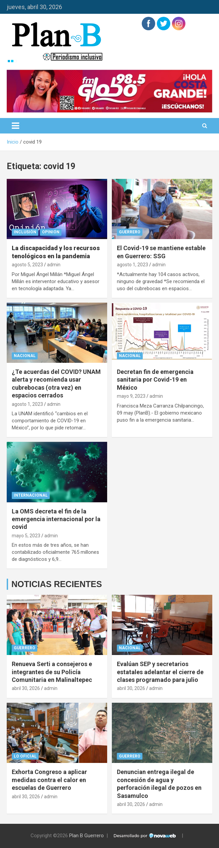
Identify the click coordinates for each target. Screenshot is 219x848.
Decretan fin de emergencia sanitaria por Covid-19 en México (155, 379)
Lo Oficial (25, 756)
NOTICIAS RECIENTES (56, 584)
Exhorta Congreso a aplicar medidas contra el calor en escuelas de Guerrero (49, 779)
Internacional (31, 495)
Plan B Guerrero (86, 836)
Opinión (50, 232)
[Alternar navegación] (15, 125)
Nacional (25, 355)
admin (53, 264)
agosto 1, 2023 (132, 264)
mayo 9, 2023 (131, 396)
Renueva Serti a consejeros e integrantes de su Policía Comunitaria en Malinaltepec (52, 671)
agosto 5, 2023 (27, 264)
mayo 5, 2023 (26, 535)
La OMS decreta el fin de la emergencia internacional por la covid (56, 519)
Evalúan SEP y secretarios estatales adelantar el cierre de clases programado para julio (160, 671)
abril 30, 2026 (26, 688)
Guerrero (129, 232)
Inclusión (25, 232)
